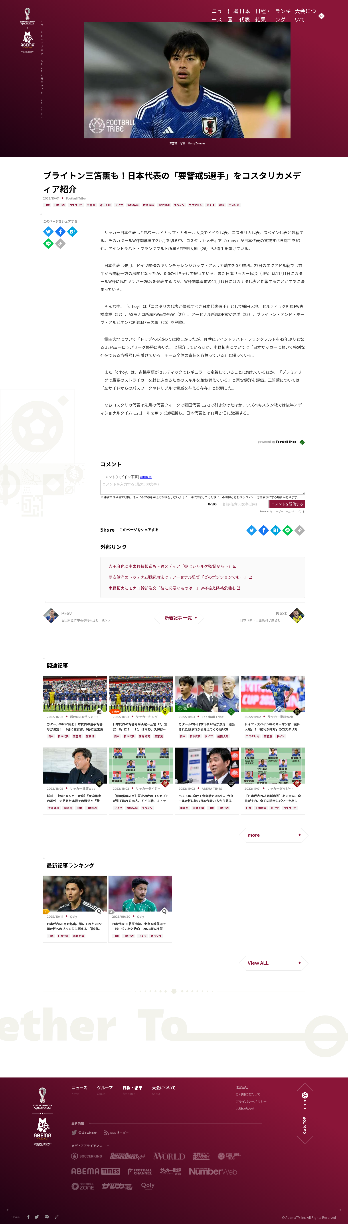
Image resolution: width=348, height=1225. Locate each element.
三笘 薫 (91, 205)
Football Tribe (76, 199)
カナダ (211, 205)
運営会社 (242, 1087)
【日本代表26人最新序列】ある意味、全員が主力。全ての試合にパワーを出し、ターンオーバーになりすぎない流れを (273, 798)
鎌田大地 (105, 205)
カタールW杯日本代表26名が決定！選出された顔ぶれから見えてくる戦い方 (207, 726)
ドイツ (119, 205)
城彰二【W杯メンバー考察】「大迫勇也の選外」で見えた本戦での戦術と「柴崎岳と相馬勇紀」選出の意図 (75, 798)
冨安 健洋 (164, 205)
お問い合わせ (245, 1109)
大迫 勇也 (53, 808)
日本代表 (243, 12)
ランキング (282, 12)
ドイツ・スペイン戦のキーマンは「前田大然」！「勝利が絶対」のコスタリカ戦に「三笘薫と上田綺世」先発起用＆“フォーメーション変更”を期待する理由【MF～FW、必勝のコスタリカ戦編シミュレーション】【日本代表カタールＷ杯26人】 (273, 727)
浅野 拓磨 (132, 808)
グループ (105, 1091)
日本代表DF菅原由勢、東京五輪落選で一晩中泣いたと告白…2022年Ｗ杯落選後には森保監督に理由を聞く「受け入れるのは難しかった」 (140, 926)
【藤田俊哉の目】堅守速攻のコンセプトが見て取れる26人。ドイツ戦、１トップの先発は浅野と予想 (141, 798)
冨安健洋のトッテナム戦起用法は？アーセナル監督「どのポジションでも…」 (178, 577)
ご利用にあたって (248, 1095)
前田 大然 (222, 736)
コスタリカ (76, 205)
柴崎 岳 (68, 808)
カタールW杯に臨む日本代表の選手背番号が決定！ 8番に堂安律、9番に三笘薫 (75, 726)
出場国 (227, 12)
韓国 (221, 205)
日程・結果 (261, 12)
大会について (304, 12)
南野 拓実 (132, 205)
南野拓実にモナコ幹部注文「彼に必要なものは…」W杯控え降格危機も (172, 588)
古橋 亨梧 (148, 205)
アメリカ (234, 205)
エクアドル (195, 205)
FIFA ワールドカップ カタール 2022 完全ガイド (91, 13)
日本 (47, 205)
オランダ (156, 936)
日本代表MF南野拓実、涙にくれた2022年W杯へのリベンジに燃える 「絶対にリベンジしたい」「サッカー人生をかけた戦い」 (75, 926)
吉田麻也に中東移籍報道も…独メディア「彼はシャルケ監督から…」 (170, 566)
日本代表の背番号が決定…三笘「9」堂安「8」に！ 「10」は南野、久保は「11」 (140, 727)
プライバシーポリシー (251, 1102)
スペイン (179, 205)
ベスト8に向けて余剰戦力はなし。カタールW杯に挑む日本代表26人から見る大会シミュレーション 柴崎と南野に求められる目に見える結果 (207, 798)
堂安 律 (90, 736)
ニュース (212, 12)
